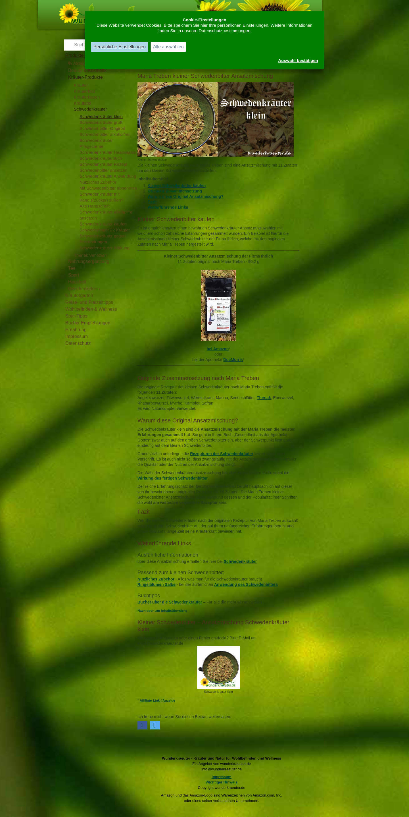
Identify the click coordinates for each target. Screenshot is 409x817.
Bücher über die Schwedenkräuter (169, 602)
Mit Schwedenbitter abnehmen (108, 188)
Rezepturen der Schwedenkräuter (221, 453)
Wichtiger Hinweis (221, 782)
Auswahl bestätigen (298, 60)
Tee (72, 268)
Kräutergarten (79, 295)
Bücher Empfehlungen (87, 322)
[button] (142, 725)
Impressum (76, 336)
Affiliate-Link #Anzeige (157, 700)
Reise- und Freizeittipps (89, 302)
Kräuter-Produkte (85, 77)
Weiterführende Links (168, 207)
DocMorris (233, 359)
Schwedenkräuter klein (101, 116)
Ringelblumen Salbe (156, 584)
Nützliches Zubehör (98, 182)
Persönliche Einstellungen (119, 46)
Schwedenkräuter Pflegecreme (96, 143)
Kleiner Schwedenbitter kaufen (177, 185)
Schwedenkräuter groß (101, 122)
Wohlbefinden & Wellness (91, 309)
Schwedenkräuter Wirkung (105, 247)
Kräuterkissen (87, 97)
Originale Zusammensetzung (175, 191)
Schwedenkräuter (90, 109)
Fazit (152, 202)
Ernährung (76, 329)
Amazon (221, 349)
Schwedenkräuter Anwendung (108, 176)
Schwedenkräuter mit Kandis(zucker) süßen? (101, 197)
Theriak (264, 397)
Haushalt (77, 281)
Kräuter (81, 85)
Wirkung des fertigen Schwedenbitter (172, 478)
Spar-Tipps (76, 316)
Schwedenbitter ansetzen (103, 170)
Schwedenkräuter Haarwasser (108, 152)
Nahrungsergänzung (88, 261)
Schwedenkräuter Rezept (103, 164)
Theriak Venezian (90, 255)
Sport (73, 275)
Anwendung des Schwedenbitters (246, 584)
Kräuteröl (82, 103)
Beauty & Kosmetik (87, 70)
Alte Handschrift (95, 206)
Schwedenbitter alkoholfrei (105, 134)
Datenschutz (78, 343)
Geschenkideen (84, 288)
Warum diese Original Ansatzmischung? (186, 196)
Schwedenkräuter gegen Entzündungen (103, 238)
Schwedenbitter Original (102, 128)
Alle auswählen (168, 46)
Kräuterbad (84, 91)
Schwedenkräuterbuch (101, 158)
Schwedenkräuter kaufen (103, 223)
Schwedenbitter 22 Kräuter (105, 229)
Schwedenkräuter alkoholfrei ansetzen (106, 215)
